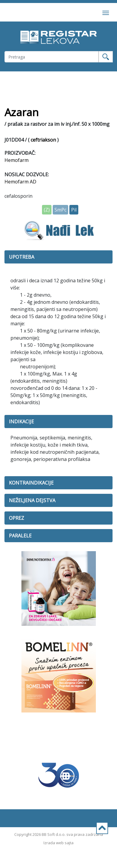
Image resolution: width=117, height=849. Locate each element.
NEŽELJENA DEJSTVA (32, 500)
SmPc (60, 209)
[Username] (51, 56)
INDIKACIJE (21, 421)
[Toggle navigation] (106, 12)
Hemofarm (16, 160)
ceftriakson (43, 140)
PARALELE (20, 535)
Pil (74, 209)
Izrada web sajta (58, 842)
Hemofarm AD (20, 181)
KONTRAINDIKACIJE (31, 482)
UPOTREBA (21, 257)
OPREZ (16, 518)
